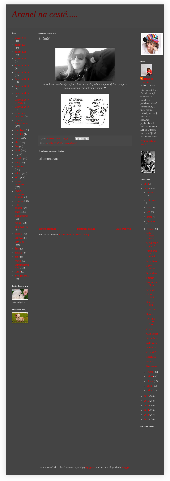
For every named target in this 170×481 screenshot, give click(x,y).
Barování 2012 (22, 65)
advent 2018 (20, 58)
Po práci (150, 361)
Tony (17, 256)
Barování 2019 (22, 107)
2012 (146, 419)
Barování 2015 (22, 86)
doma (17, 138)
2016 (146, 401)
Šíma (17, 248)
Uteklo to (150, 290)
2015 (146, 405)
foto (17, 146)
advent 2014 (20, 44)
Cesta (149, 329)
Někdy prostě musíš (150, 236)
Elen (17, 142)
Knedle (149, 314)
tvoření (18, 261)
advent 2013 (20, 38)
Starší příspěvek (123, 229)
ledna (150, 390)
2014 (146, 410)
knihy (17, 162)
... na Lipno (151, 309)
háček (17, 150)
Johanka (18, 158)
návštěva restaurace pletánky (19, 194)
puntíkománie (21, 216)
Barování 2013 (22, 72)
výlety (18, 271)
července (151, 221)
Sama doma (151, 366)
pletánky (19, 201)
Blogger (125, 467)
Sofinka (18, 233)
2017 (146, 396)
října (149, 207)
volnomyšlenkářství (71, 143)
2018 (146, 188)
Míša (50, 143)
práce (17, 212)
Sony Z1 (19, 238)
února (150, 386)
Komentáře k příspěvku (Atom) (74, 234)
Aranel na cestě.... (148, 80)
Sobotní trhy (152, 338)
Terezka (18, 252)
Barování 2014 (22, 79)
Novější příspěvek (47, 229)
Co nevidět (151, 352)
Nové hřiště (151, 261)
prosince (151, 192)
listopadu (151, 200)
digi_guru (90, 467)
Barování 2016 (22, 93)
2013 (146, 414)
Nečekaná (151, 357)
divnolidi (19, 134)
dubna (150, 376)
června (150, 229)
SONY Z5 (58, 143)
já (46, 143)
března (150, 381)
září (149, 212)
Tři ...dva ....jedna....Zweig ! (152, 321)
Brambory (151, 347)
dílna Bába (20, 130)
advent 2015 (20, 51)
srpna (150, 216)
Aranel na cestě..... (45, 14)
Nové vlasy (151, 273)
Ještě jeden (151, 343)
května (150, 372)
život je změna (22, 275)
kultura (18, 173)
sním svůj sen (21, 227)
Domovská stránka (86, 229)
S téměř (150, 277)
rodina (18, 223)
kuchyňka (19, 166)
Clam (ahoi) (152, 333)
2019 (146, 184)
